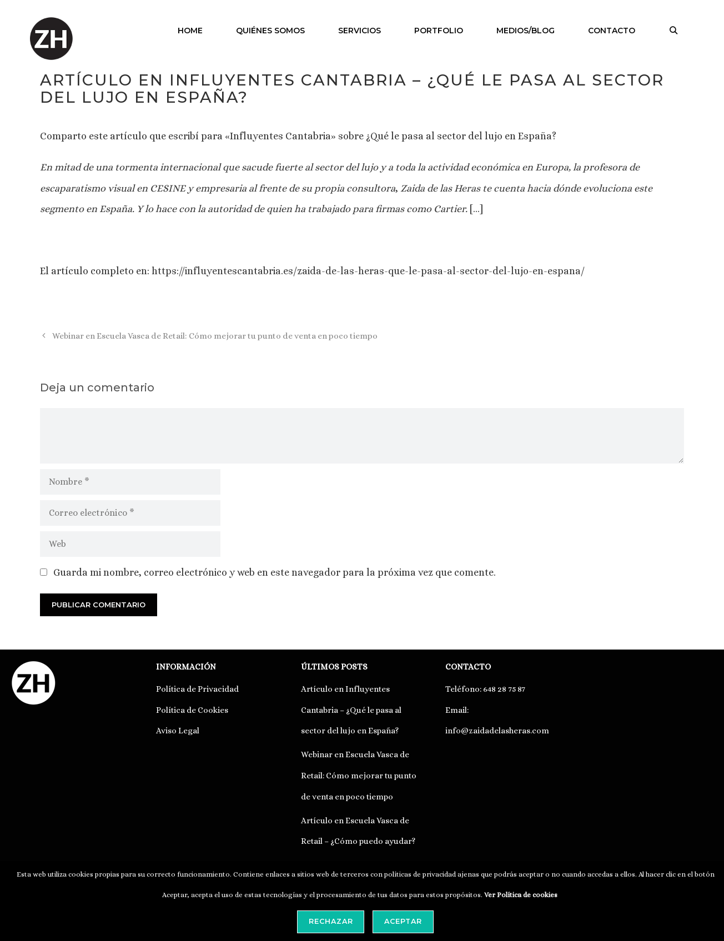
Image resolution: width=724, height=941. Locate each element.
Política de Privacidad (197, 689)
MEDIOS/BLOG (525, 31)
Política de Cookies (192, 710)
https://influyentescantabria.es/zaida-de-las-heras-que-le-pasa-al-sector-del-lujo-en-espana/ (368, 270)
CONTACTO (611, 31)
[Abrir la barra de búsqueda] (673, 30)
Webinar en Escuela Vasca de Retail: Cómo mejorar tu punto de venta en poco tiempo (215, 336)
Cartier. (450, 208)
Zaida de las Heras (439, 188)
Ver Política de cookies (520, 895)
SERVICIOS (359, 31)
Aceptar (403, 921)
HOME (190, 31)
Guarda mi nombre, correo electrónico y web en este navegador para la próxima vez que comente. (274, 572)
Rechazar (331, 921)
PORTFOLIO (438, 31)
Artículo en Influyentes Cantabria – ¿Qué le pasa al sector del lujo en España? (351, 710)
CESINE (167, 188)
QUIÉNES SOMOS (270, 31)
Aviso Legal (177, 731)
